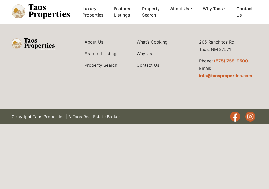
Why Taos (213, 8)
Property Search (151, 12)
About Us (179, 8)
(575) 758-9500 (231, 61)
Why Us (144, 53)
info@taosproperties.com (225, 75)
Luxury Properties (93, 12)
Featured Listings (123, 12)
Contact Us (244, 12)
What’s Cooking (152, 42)
